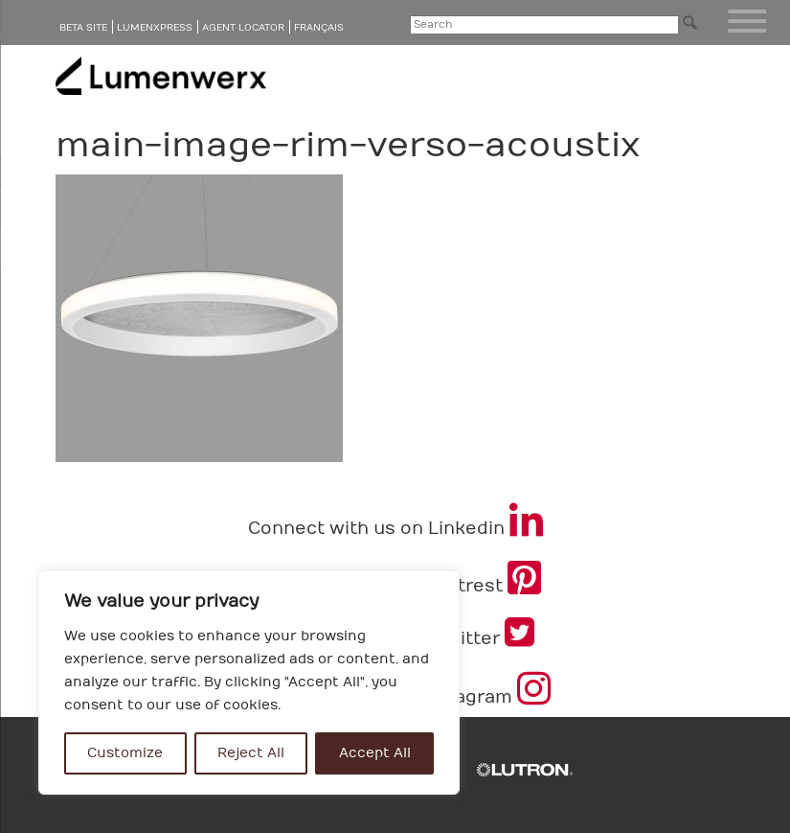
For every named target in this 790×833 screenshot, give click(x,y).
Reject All (250, 753)
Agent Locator (243, 28)
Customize (125, 753)
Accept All (375, 753)
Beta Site (83, 28)
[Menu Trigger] (747, 21)
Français (319, 28)
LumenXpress (154, 28)
